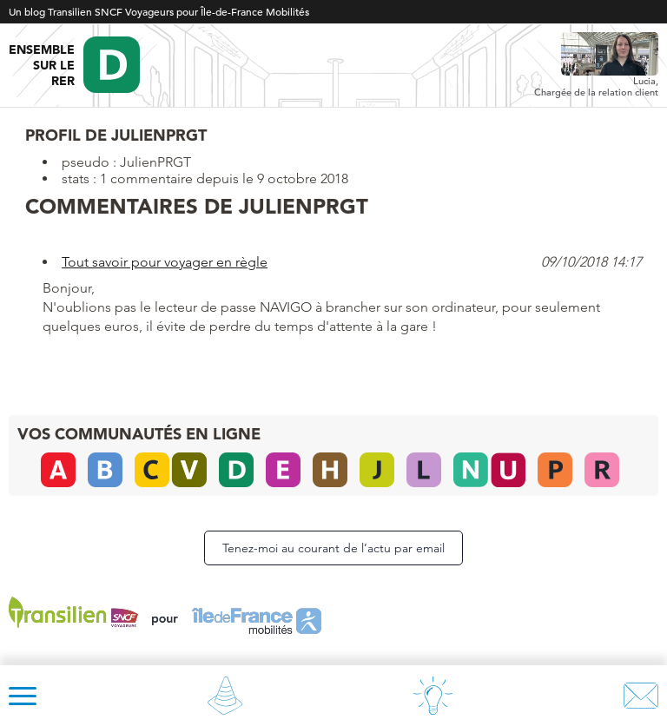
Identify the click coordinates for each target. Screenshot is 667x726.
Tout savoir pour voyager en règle (164, 262)
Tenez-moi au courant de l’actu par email (333, 548)
